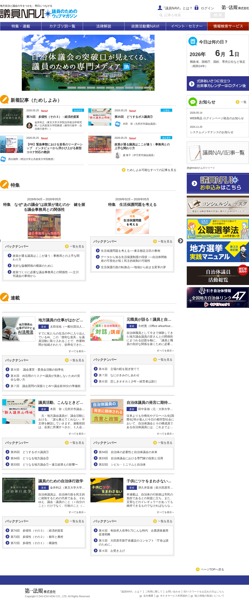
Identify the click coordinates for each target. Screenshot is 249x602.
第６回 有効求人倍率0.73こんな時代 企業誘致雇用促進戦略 (133, 532)
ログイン (207, 8)
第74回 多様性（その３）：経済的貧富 (37, 530)
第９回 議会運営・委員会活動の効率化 (37, 369)
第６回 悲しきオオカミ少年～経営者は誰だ (128, 381)
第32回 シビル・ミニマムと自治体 (122, 464)
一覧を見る (77, 246)
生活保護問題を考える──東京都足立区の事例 (130, 250)
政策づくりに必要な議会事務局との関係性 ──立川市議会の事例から (46, 274)
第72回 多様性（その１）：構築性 (34, 543)
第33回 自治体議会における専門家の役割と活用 (131, 458)
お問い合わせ (173, 591)
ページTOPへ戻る (212, 569)
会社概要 (148, 595)
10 (148, 88)
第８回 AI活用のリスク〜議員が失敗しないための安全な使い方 (45, 377)
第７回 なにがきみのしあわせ (119, 375)
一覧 (244, 102)
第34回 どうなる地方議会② (30, 458)
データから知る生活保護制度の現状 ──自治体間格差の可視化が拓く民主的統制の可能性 (134, 258)
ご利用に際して (153, 591)
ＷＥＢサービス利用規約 (174, 595)
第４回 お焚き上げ (112, 550)
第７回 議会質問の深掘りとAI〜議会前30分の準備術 (46, 386)
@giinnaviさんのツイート (201, 167)
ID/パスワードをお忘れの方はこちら (204, 591)
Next (179, 240)
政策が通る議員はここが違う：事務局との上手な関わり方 (46, 257)
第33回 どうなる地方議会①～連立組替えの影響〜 (44, 464)
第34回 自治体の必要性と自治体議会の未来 (128, 452)
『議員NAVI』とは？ (177, 8)
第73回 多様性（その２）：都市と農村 (37, 536)
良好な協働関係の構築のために (33, 265)
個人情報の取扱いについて (209, 595)
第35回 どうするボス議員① (30, 452)
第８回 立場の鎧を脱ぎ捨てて (119, 369)
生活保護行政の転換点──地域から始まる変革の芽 (133, 267)
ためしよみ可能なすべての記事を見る (151, 170)
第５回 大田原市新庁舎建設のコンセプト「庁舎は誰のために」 (133, 542)
